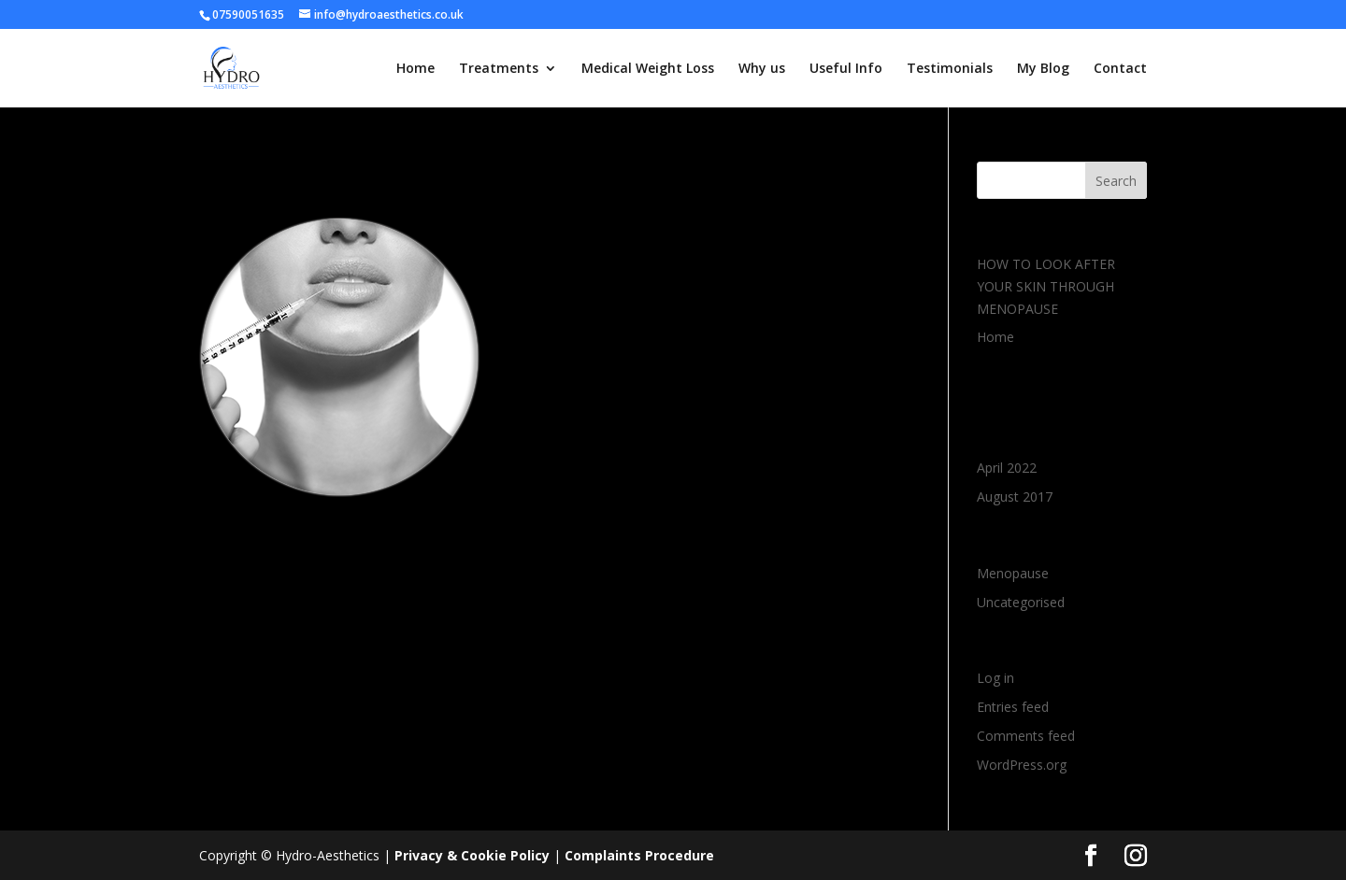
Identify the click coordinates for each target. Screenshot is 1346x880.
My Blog (1043, 69)
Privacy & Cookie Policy (472, 855)
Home (415, 69)
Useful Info (845, 69)
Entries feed (1013, 707)
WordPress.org (1022, 765)
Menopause (1013, 573)
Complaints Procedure (639, 855)
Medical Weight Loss (647, 69)
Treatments (498, 69)
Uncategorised (1021, 602)
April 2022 (1007, 467)
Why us (761, 69)
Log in (995, 678)
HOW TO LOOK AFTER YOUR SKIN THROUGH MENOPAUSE (1046, 286)
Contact (1120, 69)
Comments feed (1026, 736)
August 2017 (1014, 496)
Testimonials (950, 69)
